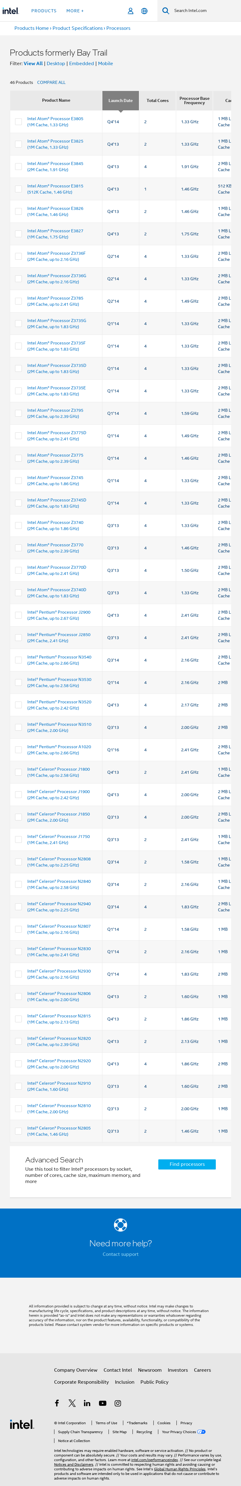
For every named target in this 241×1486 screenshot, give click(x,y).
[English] (144, 11)
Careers (202, 1370)
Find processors (187, 1164)
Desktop (56, 64)
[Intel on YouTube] (102, 1404)
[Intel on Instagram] (118, 1404)
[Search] (165, 10)
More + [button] (75, 11)
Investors (178, 1370)
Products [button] (44, 11)
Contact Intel (118, 1370)
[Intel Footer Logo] (22, 1424)
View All (33, 63)
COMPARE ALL (51, 82)
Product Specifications (78, 28)
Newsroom (150, 1370)
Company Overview (75, 1370)
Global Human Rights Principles (180, 1469)
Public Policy (154, 1382)
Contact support (121, 1254)
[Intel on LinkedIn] (87, 1404)
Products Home (31, 28)
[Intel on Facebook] (57, 1404)
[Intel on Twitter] (72, 1404)
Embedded (81, 64)
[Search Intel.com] (205, 10)
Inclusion (124, 1382)
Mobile (105, 64)
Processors (118, 28)
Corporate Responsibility (81, 1382)
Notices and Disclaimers (73, 1464)
